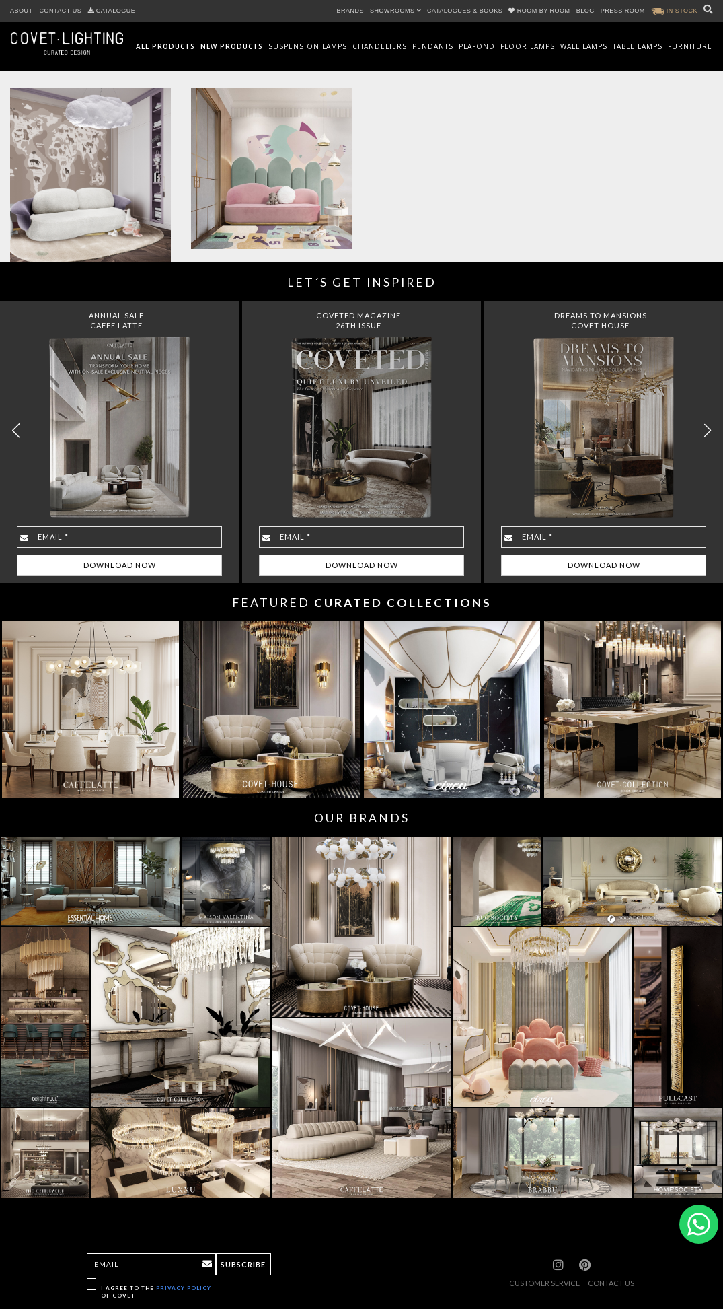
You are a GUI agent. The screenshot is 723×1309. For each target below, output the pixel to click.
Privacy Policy (183, 1288)
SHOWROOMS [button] (395, 10)
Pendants (432, 46)
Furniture (690, 46)
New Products (231, 46)
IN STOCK (674, 10)
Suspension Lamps (307, 46)
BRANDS (351, 10)
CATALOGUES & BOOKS (464, 10)
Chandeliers (379, 46)
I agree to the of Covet (156, 1292)
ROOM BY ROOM (540, 10)
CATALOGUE (111, 10)
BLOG (585, 10)
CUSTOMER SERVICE (544, 1283)
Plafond (477, 46)
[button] (707, 431)
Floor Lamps (527, 46)
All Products (165, 46)
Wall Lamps (583, 46)
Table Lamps (637, 46)
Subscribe (243, 1264)
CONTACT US (61, 10)
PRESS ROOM (623, 10)
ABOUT (21, 10)
